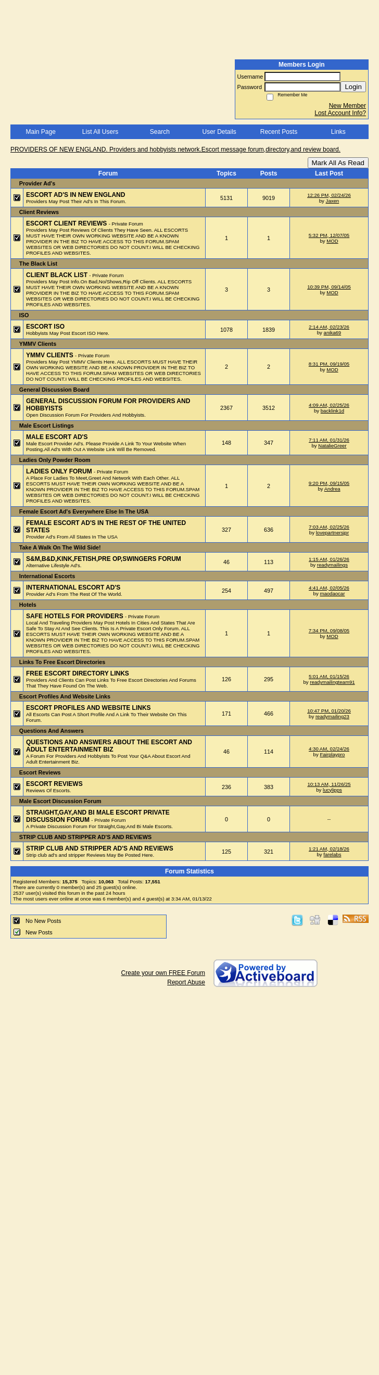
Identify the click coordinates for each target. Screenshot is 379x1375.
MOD (332, 241)
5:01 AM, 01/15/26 (329, 676)
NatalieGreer (332, 445)
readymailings (332, 565)
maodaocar (332, 593)
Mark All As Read (338, 163)
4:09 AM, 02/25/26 (329, 405)
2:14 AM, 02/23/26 (329, 327)
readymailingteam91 (332, 682)
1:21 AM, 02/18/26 (329, 849)
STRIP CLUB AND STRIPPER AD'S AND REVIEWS (99, 848)
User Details (219, 131)
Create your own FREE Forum (163, 973)
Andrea (332, 489)
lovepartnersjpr (332, 532)
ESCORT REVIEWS (54, 784)
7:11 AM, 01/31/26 (329, 440)
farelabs (332, 854)
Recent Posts (278, 131)
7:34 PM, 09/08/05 (329, 630)
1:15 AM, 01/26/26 (329, 559)
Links (338, 131)
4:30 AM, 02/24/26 (329, 749)
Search (160, 131)
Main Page (40, 131)
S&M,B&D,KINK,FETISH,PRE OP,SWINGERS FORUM (103, 558)
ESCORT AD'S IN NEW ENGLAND (75, 194)
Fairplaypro (332, 754)
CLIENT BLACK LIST (57, 275)
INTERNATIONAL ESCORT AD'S (73, 587)
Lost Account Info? (340, 113)
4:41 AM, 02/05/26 (329, 588)
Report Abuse (186, 982)
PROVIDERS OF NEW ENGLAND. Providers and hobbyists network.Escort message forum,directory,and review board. (175, 149)
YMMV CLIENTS (50, 355)
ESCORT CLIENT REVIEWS (67, 223)
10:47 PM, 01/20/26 (329, 711)
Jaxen (332, 201)
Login (353, 87)
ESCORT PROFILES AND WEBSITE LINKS (88, 707)
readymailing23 (332, 716)
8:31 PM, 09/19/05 (329, 364)
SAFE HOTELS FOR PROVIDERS (75, 616)
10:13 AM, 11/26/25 (328, 784)
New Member (347, 105)
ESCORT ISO (45, 326)
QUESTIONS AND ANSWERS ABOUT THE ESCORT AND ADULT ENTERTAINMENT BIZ (109, 746)
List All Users (100, 131)
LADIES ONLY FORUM (60, 471)
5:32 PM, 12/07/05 (329, 235)
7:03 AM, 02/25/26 (329, 527)
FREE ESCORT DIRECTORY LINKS (77, 673)
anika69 (333, 332)
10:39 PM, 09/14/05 (329, 287)
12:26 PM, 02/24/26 (329, 195)
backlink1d (332, 411)
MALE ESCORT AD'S (56, 437)
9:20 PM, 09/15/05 (329, 483)
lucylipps (332, 790)
